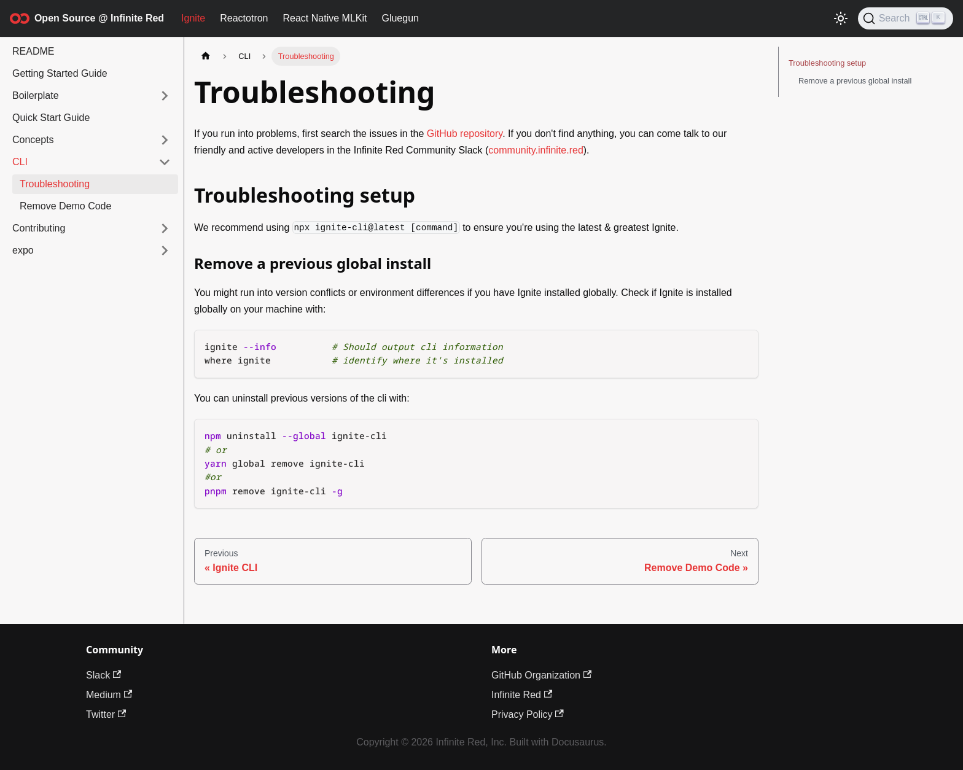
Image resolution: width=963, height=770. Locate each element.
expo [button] (23, 250)
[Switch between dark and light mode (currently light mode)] (841, 18)
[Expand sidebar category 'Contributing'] (164, 228)
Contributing (38, 228)
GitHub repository (464, 133)
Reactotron (244, 18)
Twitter (106, 714)
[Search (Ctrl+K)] (905, 18)
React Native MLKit (325, 18)
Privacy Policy (527, 714)
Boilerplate (35, 95)
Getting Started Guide (59, 73)
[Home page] (205, 56)
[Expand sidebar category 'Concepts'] (164, 140)
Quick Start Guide (51, 117)
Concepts (33, 139)
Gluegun (400, 18)
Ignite (193, 18)
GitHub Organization (541, 675)
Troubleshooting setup (827, 63)
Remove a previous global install (854, 80)
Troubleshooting (55, 184)
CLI (20, 162)
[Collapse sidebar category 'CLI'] (164, 162)
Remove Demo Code (65, 206)
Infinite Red (521, 695)
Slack (103, 675)
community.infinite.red (535, 150)
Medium (109, 695)
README (33, 51)
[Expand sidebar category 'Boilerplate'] (164, 96)
